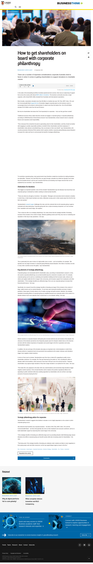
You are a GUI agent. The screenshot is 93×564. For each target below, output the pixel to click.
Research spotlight (9, 497)
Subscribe (85, 536)
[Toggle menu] (90, 3)
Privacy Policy (5, 554)
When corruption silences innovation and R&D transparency (34, 503)
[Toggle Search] (85, 3)
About (23, 546)
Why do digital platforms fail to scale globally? (10, 503)
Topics (10, 546)
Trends (4, 546)
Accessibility (25, 554)
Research (17, 546)
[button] (46, 462)
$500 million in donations (42, 99)
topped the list (34, 107)
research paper (30, 208)
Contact (30, 546)
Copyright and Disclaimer (15, 554)
